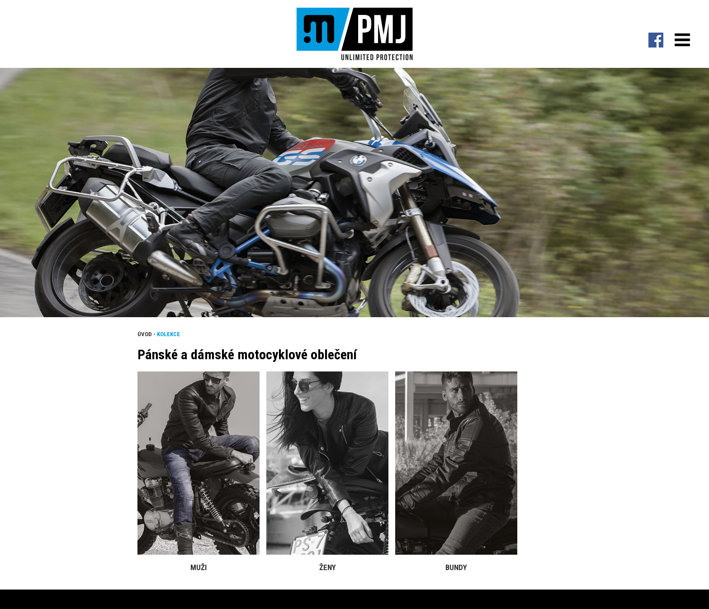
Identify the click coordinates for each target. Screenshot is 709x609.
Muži (198, 567)
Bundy (456, 567)
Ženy (327, 567)
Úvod (144, 334)
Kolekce (168, 334)
